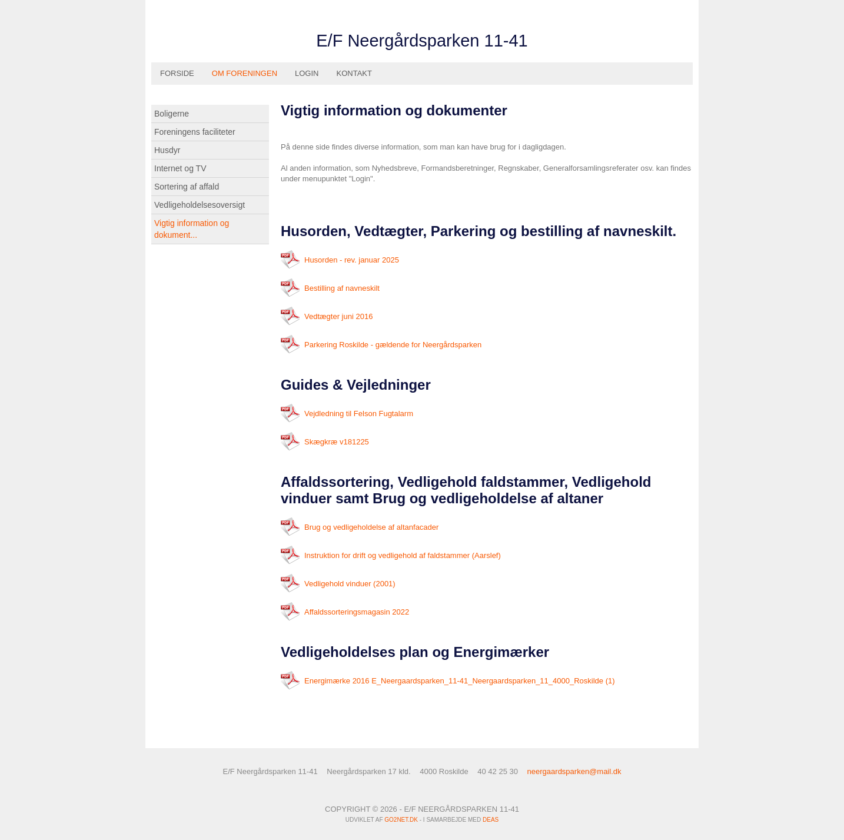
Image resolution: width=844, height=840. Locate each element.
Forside (177, 73)
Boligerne (171, 113)
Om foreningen (244, 73)
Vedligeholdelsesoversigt (199, 205)
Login (306, 73)
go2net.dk (401, 819)
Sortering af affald (186, 186)
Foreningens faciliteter (194, 132)
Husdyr (167, 150)
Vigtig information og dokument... (191, 229)
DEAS (491, 819)
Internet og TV (180, 168)
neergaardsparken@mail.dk (574, 771)
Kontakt (354, 73)
